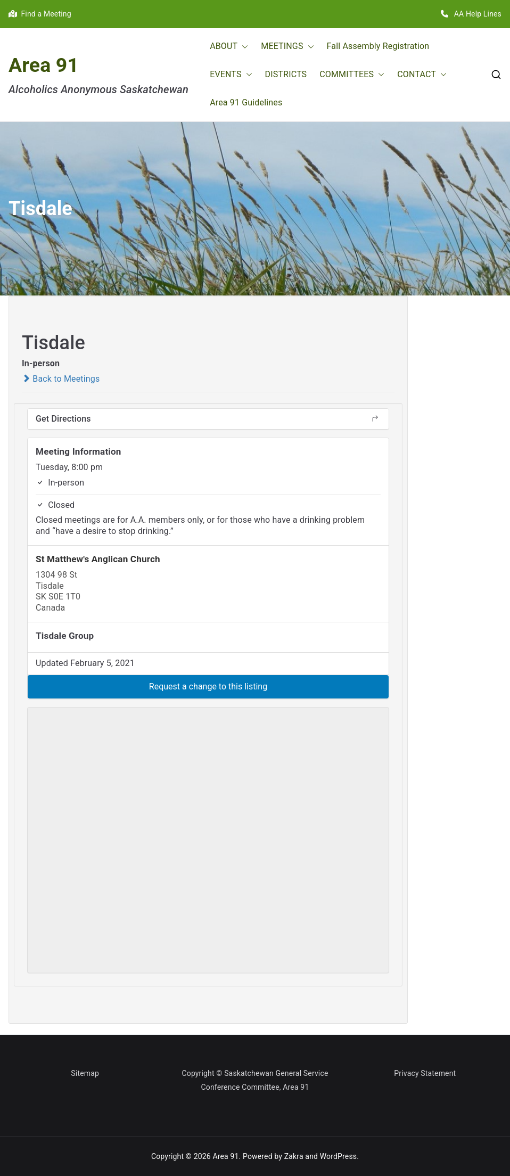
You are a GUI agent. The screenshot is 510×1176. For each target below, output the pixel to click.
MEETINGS (287, 46)
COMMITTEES (351, 75)
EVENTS (231, 75)
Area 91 (44, 65)
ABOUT (229, 46)
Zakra (293, 1156)
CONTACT (422, 75)
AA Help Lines (471, 14)
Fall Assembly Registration (378, 46)
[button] (242, 46)
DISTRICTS (286, 74)
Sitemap (85, 1073)
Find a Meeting (40, 14)
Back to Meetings (61, 379)
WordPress (338, 1156)
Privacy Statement (425, 1073)
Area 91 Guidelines (246, 102)
